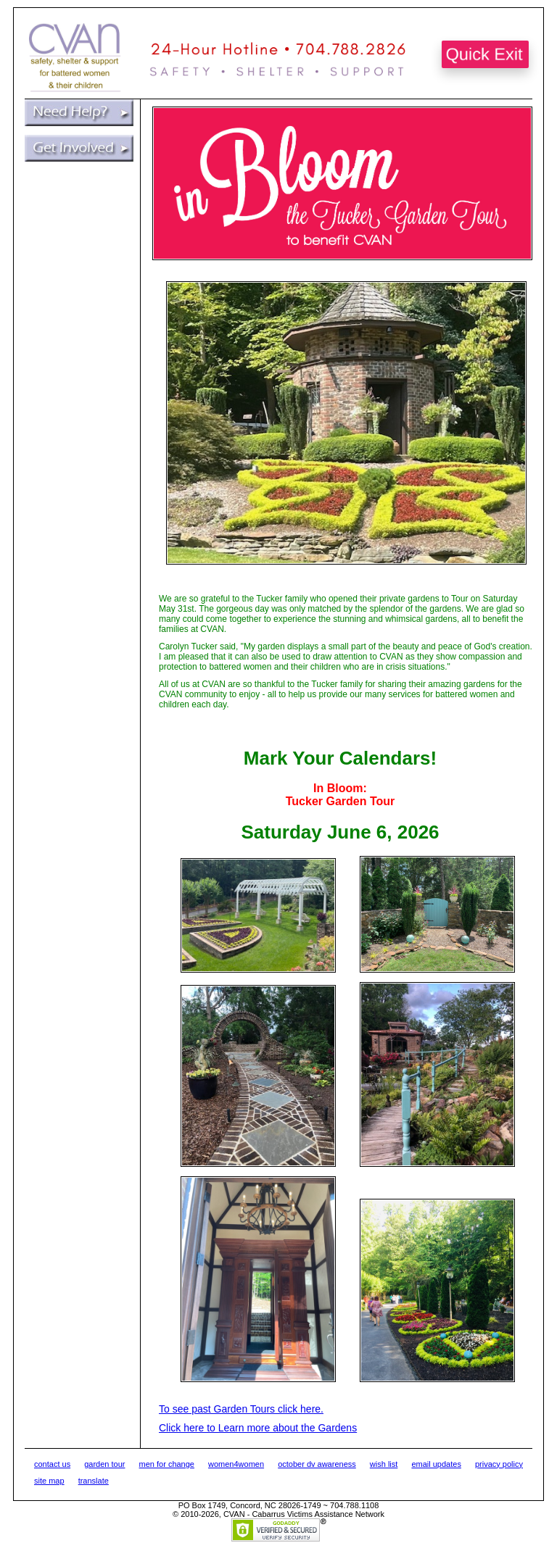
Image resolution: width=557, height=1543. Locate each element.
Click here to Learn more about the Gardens (258, 1428)
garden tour (104, 1464)
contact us (52, 1464)
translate (93, 1480)
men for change (166, 1464)
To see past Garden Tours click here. (241, 1409)
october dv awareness (317, 1464)
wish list (384, 1464)
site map (49, 1480)
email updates (436, 1464)
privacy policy (499, 1464)
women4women (236, 1464)
